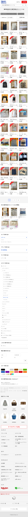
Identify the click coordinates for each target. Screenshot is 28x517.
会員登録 (24, 2)
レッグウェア (14, 324)
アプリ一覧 (17, 503)
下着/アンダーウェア (14, 321)
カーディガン (15, 290)
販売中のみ (3, 17)
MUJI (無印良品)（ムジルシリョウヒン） (9, 13)
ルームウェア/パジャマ (14, 319)
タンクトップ (15, 295)
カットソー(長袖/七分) (15, 286)
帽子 (14, 317)
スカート (14, 308)
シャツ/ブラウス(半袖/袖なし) (15, 279)
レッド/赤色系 (22, 371)
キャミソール (21, 13)
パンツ (14, 306)
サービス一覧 (3, 503)
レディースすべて (14, 268)
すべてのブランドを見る (14, 426)
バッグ (14, 310)
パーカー (15, 292)
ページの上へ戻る (14, 508)
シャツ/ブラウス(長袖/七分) (15, 281)
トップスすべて (15, 272)
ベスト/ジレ (15, 299)
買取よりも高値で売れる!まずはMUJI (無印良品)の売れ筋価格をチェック (14, 383)
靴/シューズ (14, 315)
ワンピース (14, 304)
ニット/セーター (15, 288)
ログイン (18, 2)
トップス (14, 270)
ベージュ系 (22, 369)
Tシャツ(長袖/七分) (15, 277)
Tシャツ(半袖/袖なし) (15, 275)
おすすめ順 (10, 17)
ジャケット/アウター (14, 301)
